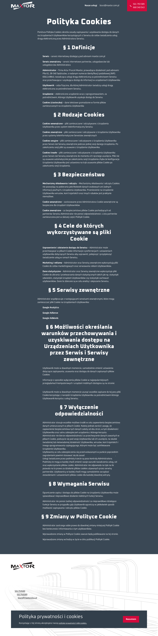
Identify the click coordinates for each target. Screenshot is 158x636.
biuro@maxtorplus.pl (27, 598)
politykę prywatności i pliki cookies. (73, 623)
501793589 (20, 591)
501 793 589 (138, 4)
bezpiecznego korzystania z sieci (100, 455)
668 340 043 (138, 7)
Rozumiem (131, 619)
